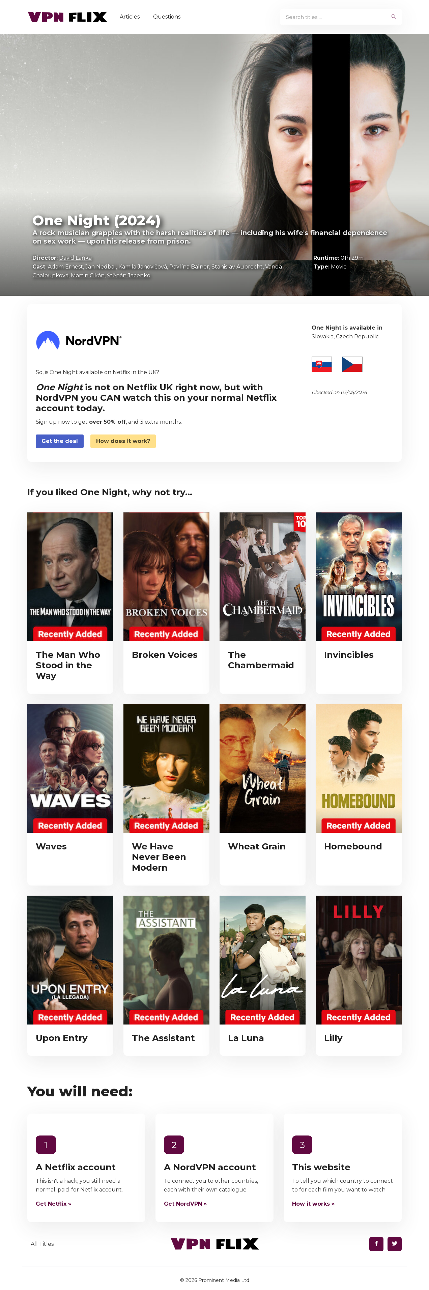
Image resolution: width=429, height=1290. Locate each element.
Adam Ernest (65, 266)
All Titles (42, 1244)
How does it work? (123, 441)
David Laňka (75, 258)
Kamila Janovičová (142, 266)
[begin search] (394, 17)
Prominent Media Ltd (223, 1280)
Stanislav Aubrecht (237, 266)
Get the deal (59, 441)
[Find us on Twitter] (395, 1244)
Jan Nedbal (100, 266)
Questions (168, 16)
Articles (131, 16)
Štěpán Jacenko (128, 275)
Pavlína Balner (189, 266)
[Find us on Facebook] (376, 1244)
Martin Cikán (88, 275)
